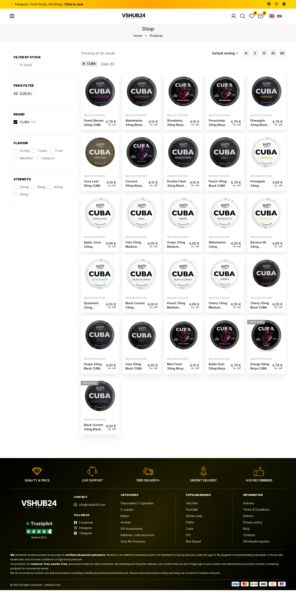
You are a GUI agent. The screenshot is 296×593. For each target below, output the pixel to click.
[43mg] (54, 189)
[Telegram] (284, 3)
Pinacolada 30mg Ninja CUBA (217, 127)
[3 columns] (264, 56)
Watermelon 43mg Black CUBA (134, 127)
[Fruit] (55, 153)
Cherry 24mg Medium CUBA (218, 310)
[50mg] (21, 197)
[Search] (242, 17)
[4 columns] (273, 56)
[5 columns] (282, 56)
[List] (246, 56)
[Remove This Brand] (89, 66)
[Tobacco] (45, 161)
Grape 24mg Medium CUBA (176, 249)
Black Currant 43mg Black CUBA (93, 432)
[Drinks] (22, 153)
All (16, 96)
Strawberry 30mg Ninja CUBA (175, 127)
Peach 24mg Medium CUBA (176, 310)
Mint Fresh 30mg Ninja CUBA (175, 371)
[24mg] (21, 189)
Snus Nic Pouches (94, 118)
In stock (26, 68)
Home (137, 38)
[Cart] (260, 17)
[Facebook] (269, 3)
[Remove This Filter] (107, 66)
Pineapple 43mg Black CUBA (258, 127)
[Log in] (233, 17)
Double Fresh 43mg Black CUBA (176, 188)
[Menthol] (23, 161)
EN (275, 17)
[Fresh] (39, 153)
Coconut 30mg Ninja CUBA (133, 188)
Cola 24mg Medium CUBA (133, 249)
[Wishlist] (251, 17)
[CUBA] (25, 125)
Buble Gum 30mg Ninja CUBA (217, 371)
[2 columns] (255, 56)
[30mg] (38, 189)
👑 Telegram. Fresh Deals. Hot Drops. (46, 4)
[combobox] (275, 17)
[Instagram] (276, 3)
